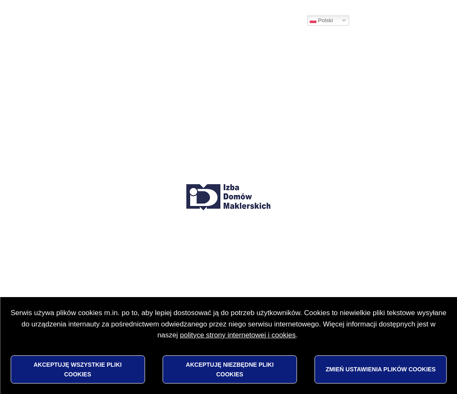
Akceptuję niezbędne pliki (230, 369)
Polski (321, 20)
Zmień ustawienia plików (381, 369)
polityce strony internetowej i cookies (238, 335)
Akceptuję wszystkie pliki (78, 369)
